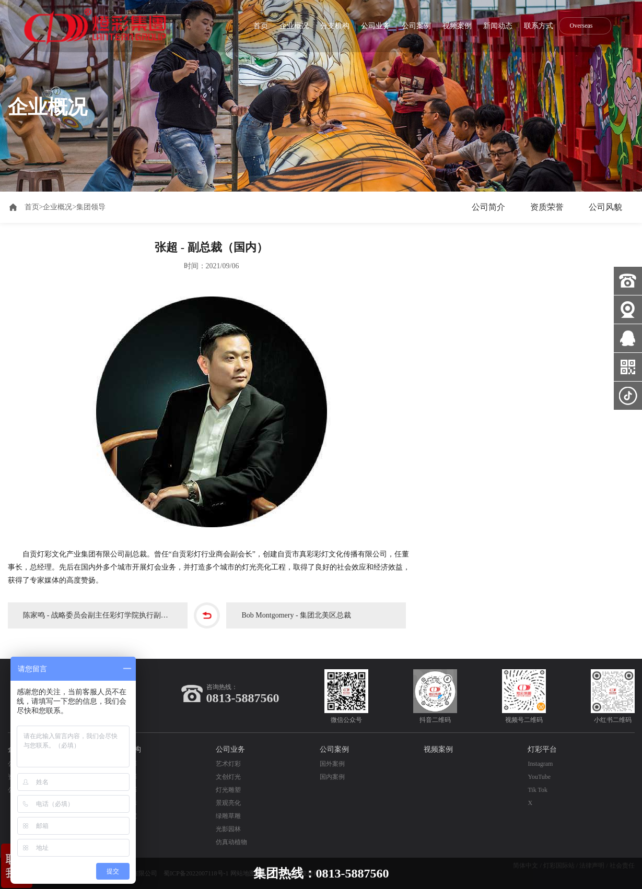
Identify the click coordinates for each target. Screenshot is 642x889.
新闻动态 (497, 26)
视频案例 (457, 26)
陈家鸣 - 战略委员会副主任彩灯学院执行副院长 (100, 615)
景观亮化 (228, 803)
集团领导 (91, 207)
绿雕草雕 (228, 816)
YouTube (539, 776)
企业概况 (294, 26)
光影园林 (228, 829)
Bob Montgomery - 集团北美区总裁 (297, 615)
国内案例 (332, 776)
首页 (260, 26)
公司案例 (416, 26)
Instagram (540, 763)
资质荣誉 (547, 207)
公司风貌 (605, 207)
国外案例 (332, 763)
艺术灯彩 (228, 763)
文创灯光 (228, 776)
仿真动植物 (231, 842)
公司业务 (375, 26)
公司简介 (488, 207)
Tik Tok (537, 789)
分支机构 (334, 26)
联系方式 (538, 26)
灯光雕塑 (228, 789)
